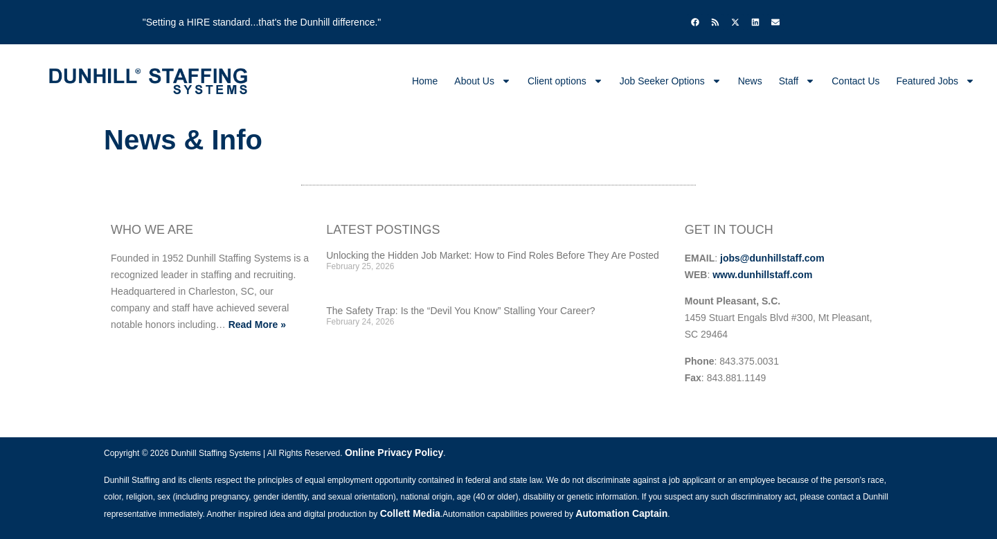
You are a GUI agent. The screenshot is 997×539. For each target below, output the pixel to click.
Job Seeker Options (670, 81)
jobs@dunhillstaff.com (772, 258)
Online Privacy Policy (394, 452)
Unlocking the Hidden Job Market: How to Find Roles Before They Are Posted (492, 255)
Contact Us (855, 80)
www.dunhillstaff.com (762, 274)
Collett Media (410, 513)
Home (425, 80)
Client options (565, 81)
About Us (482, 81)
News (750, 80)
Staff (797, 81)
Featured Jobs (936, 81)
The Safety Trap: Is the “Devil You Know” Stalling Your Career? (460, 310)
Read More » (257, 324)
